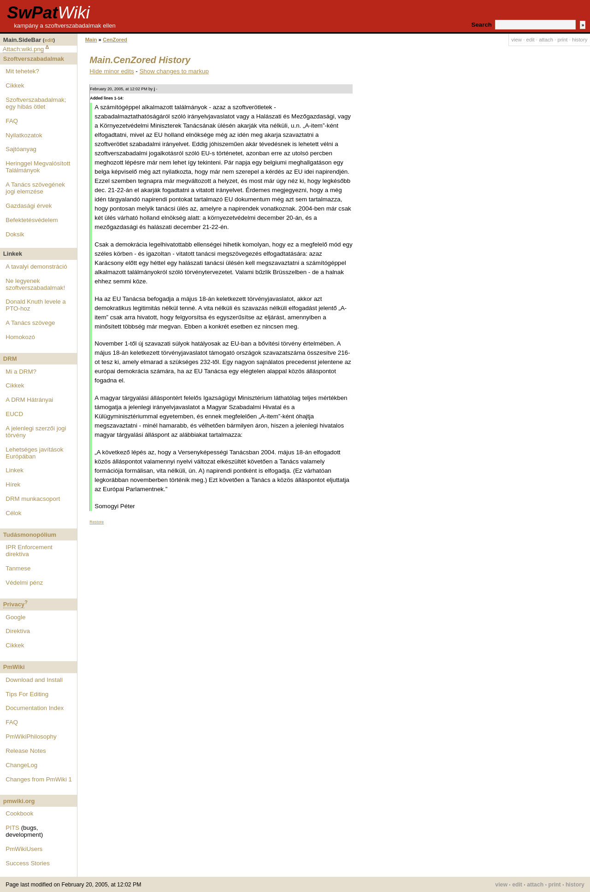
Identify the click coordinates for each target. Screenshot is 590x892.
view (516, 39)
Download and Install (34, 679)
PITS (12, 827)
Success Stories (28, 863)
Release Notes (26, 750)
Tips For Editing (27, 694)
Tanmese (18, 568)
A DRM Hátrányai (29, 399)
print (562, 39)
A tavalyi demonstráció (36, 266)
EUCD (14, 414)
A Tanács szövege (30, 322)
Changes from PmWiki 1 (39, 779)
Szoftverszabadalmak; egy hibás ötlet (36, 103)
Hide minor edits (111, 71)
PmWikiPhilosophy (31, 736)
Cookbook (19, 813)
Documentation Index (35, 707)
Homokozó (20, 337)
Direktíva (18, 631)
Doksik (15, 234)
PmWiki (14, 666)
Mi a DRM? (21, 371)
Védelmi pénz (24, 582)
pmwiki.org (19, 801)
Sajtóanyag (21, 149)
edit (48, 40)
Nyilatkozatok (24, 135)
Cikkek (15, 85)
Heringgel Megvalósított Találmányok (38, 167)
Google (15, 617)
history (579, 39)
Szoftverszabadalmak (33, 58)
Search (482, 24)
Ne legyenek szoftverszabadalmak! (35, 284)
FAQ (12, 120)
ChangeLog (21, 765)
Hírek (13, 484)
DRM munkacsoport (33, 498)
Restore (96, 522)
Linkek (15, 470)
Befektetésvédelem (32, 220)
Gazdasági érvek (29, 205)
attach (546, 39)
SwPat (48, 12)
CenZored (115, 39)
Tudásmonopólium (29, 534)
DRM (10, 358)
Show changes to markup (173, 71)
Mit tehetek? (22, 71)
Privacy (13, 604)
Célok (13, 513)
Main (91, 39)
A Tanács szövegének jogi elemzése (35, 188)
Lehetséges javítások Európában (34, 453)
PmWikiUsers (24, 848)
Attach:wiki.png (23, 49)
